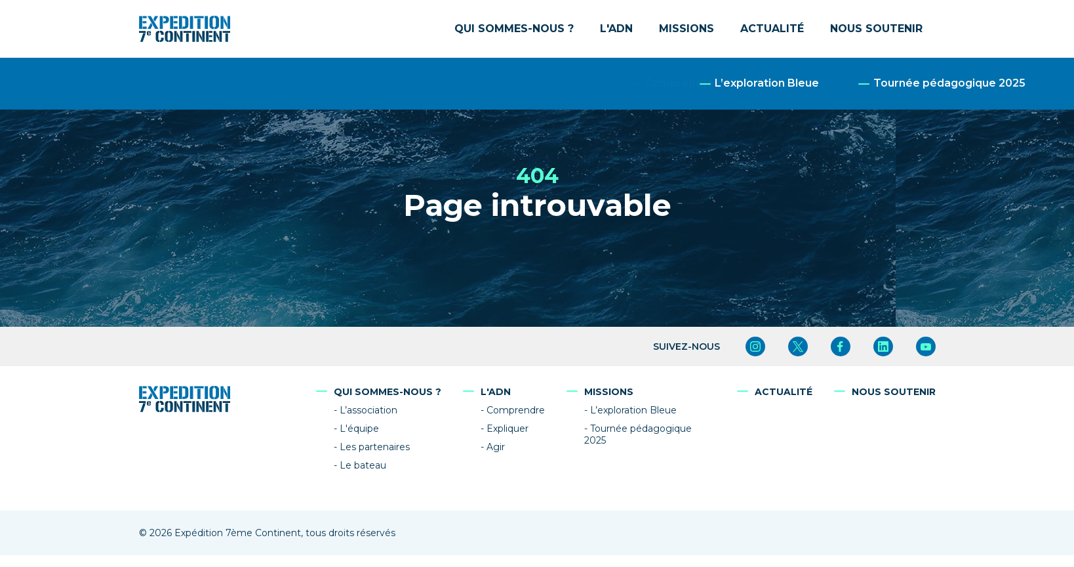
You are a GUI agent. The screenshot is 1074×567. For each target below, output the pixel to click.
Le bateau (363, 465)
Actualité (772, 28)
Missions (686, 28)
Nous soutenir (876, 28)
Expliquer (507, 428)
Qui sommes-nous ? (514, 28)
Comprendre (516, 410)
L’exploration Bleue (633, 410)
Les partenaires (375, 447)
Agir (496, 447)
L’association (368, 410)
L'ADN (616, 28)
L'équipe (359, 428)
